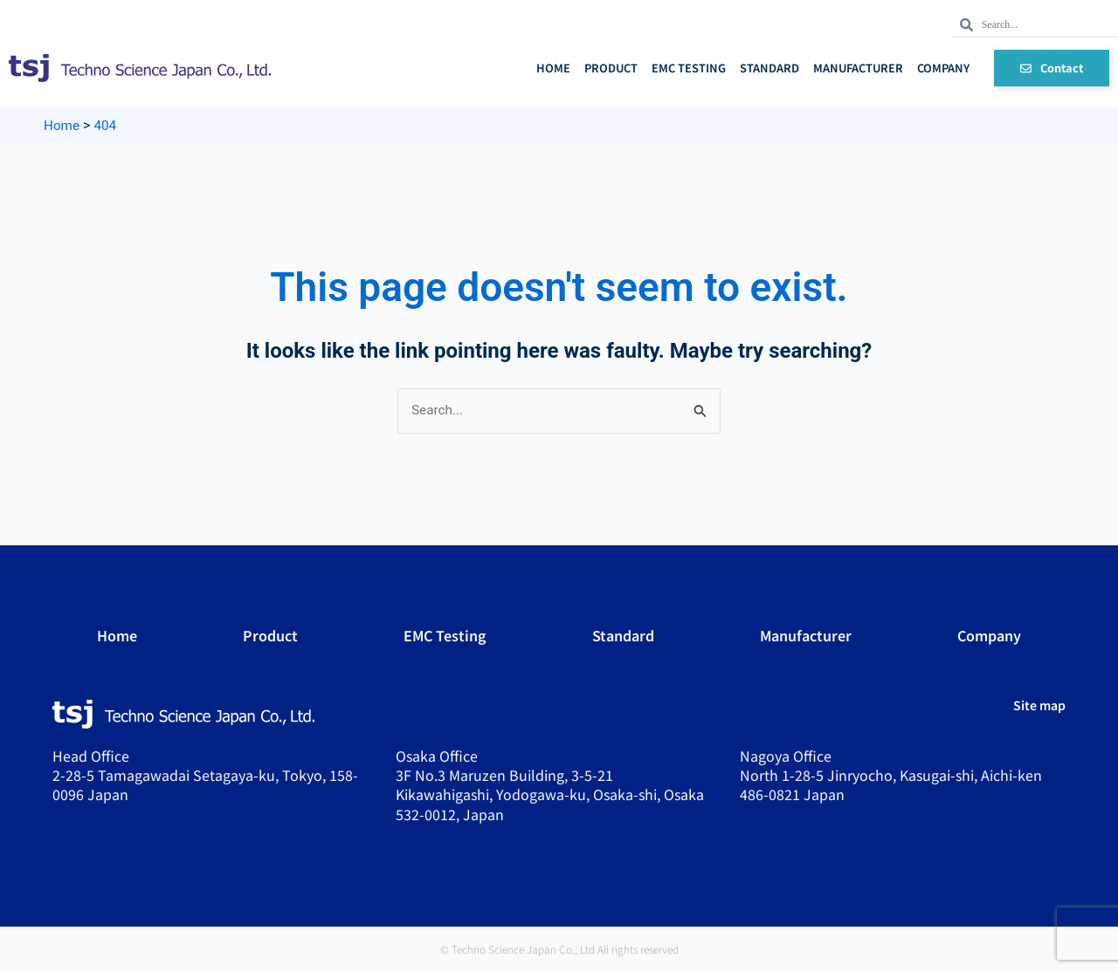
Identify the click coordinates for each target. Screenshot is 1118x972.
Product (611, 67)
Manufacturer (858, 67)
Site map (1039, 706)
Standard (769, 67)
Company (943, 67)
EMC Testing (689, 67)
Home (553, 67)
